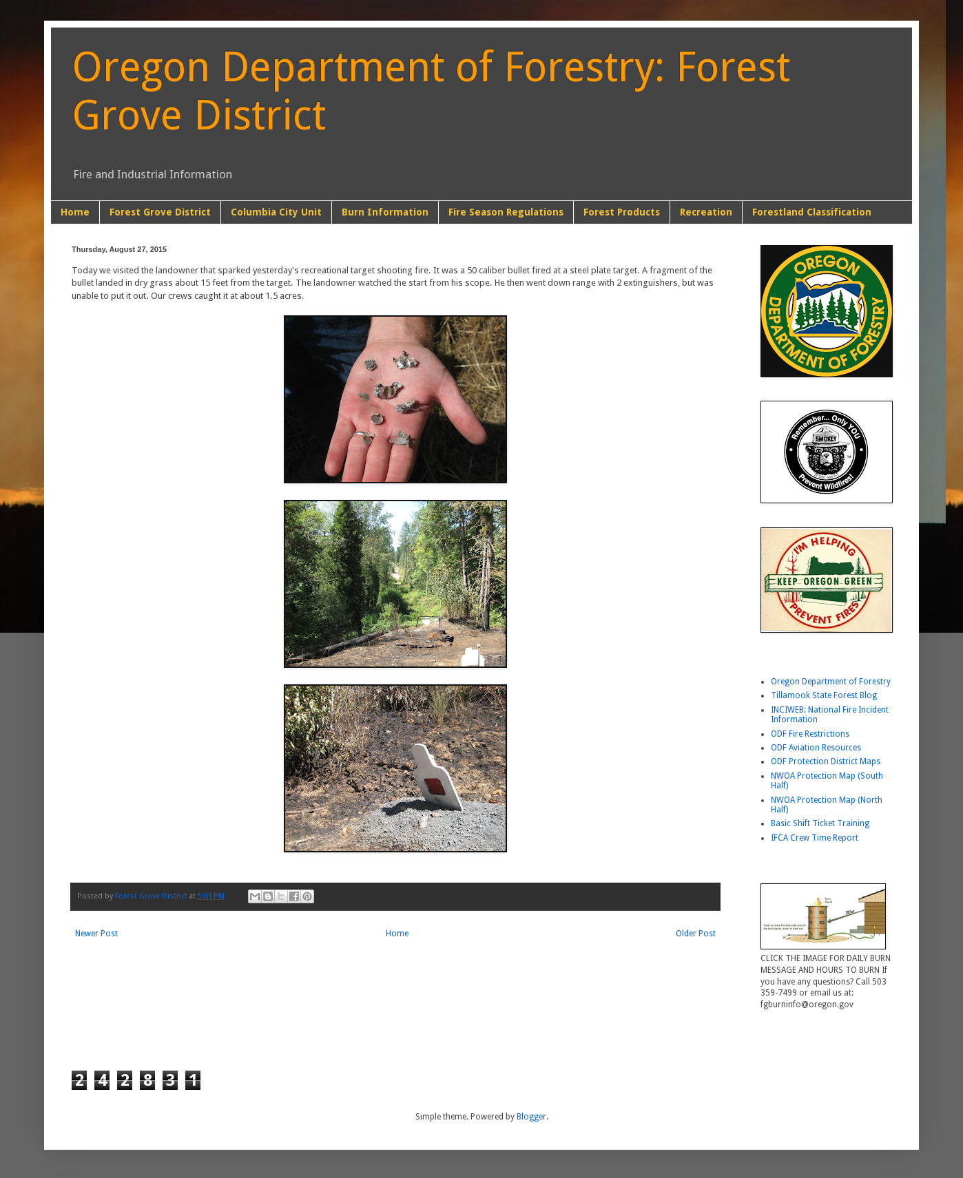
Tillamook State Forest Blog (824, 695)
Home (75, 212)
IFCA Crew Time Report (814, 838)
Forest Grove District (160, 212)
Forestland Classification (811, 212)
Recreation (706, 212)
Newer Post (96, 933)
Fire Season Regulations (505, 212)
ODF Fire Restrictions (810, 734)
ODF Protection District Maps (825, 761)
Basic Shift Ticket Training (820, 823)
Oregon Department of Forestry (831, 681)
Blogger (531, 1117)
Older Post (696, 933)
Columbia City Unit (276, 212)
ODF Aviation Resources (816, 748)
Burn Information (385, 212)
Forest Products (621, 212)
